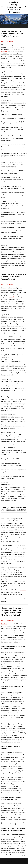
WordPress (17, 861)
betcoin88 (4, 51)
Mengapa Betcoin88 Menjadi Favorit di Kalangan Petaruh (13, 508)
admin (3, 41)
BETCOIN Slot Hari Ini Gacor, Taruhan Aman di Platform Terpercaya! (12, 33)
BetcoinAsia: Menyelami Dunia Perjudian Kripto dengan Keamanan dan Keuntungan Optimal (12, 611)
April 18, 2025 (10, 620)
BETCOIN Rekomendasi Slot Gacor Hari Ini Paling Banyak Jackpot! (13, 276)
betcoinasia (23, 590)
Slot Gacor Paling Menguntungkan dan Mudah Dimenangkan (14, 7)
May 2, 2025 (10, 41)
